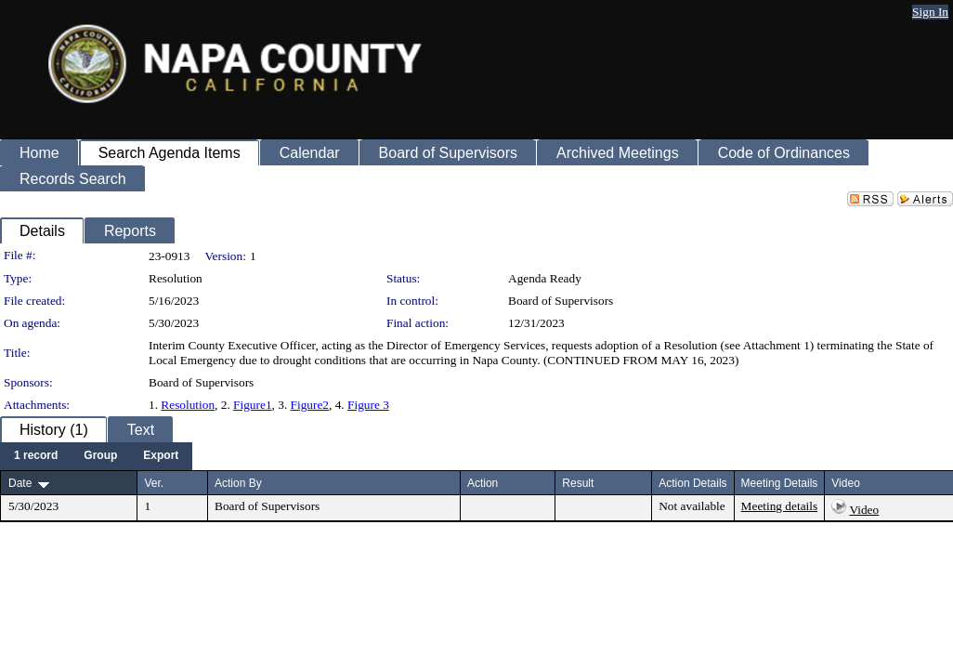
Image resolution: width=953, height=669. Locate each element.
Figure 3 (368, 405)
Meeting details (779, 506)
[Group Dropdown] (100, 456)
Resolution (188, 405)
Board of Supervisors (560, 301)
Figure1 (252, 405)
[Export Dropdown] (160, 456)
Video (864, 510)
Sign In (930, 12)
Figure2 (310, 405)
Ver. (153, 483)
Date (20, 483)
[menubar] (96, 456)
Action (482, 483)
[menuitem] (36, 456)
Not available (692, 506)
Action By (238, 483)
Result (578, 483)
